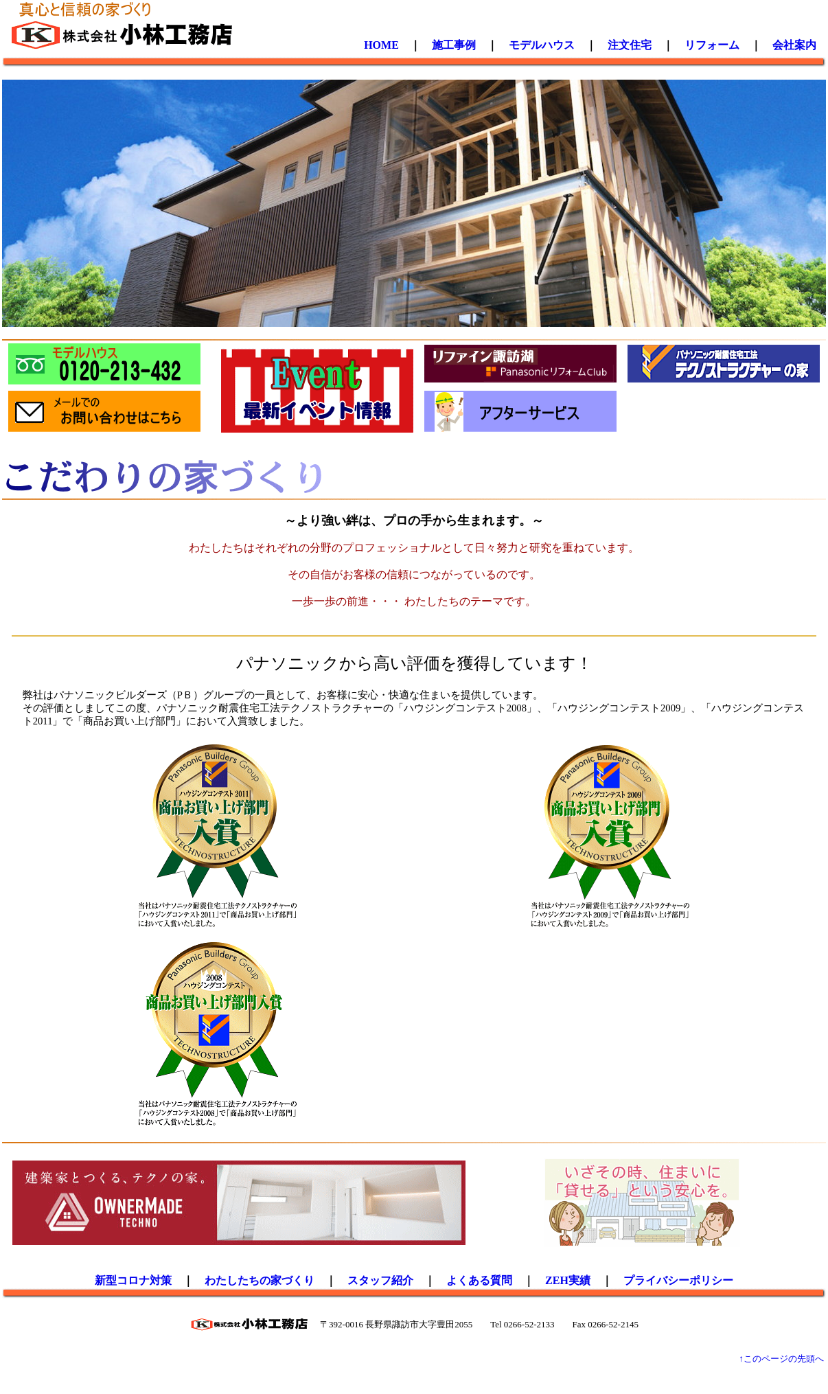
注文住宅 (630, 45)
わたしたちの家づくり (259, 1280)
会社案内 (794, 45)
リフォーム (712, 45)
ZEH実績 (567, 1280)
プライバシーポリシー (678, 1280)
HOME (381, 45)
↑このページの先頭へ (781, 1358)
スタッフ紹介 (380, 1280)
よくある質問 (479, 1280)
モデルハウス (542, 45)
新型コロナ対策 (133, 1280)
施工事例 (454, 45)
